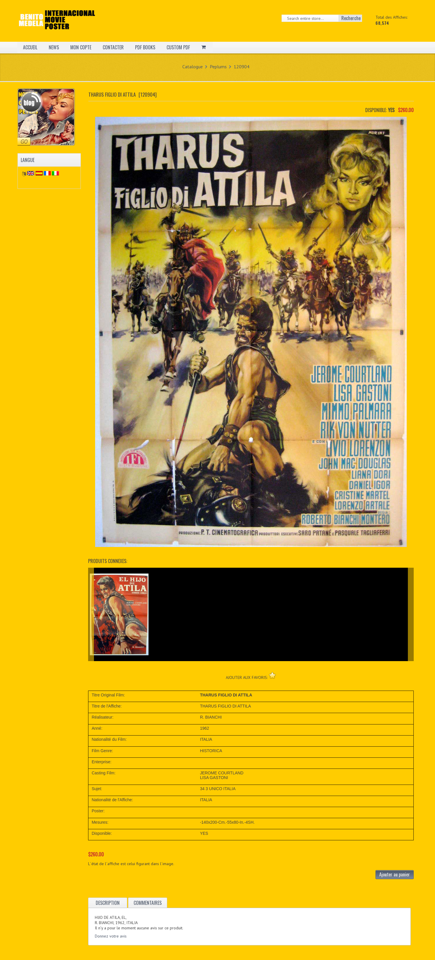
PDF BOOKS (145, 47)
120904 (241, 66)
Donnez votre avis (111, 936)
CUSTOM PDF (178, 47)
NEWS (54, 47)
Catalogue (192, 66)
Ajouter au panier (394, 874)
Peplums (218, 66)
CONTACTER (113, 47)
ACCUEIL (30, 47)
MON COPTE (80, 47)
